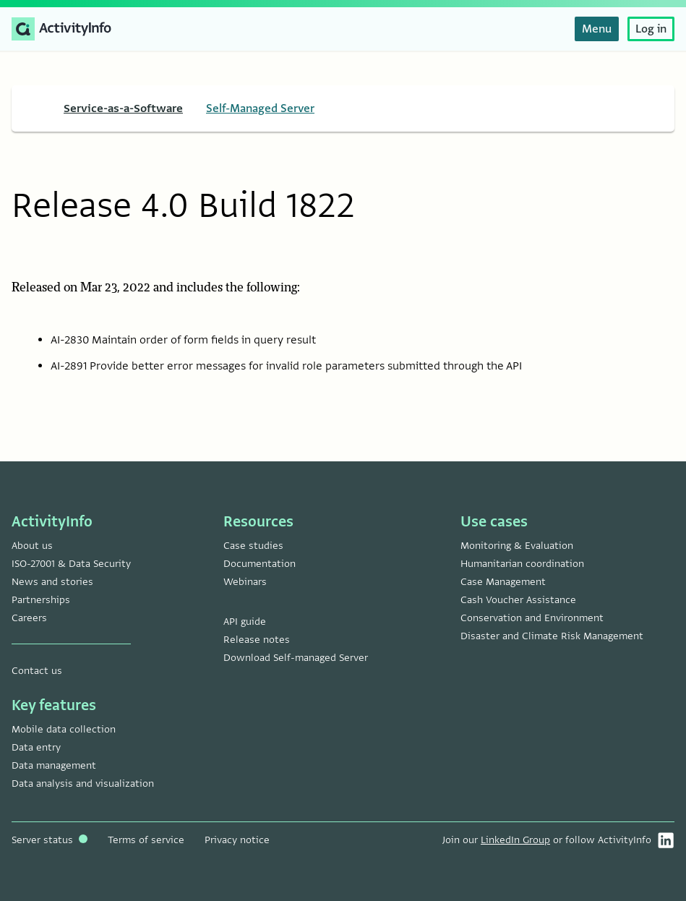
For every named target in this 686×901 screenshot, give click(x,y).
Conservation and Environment (532, 618)
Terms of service (146, 840)
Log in (650, 29)
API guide (244, 621)
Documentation (259, 564)
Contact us (37, 671)
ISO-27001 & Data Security (71, 564)
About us (32, 545)
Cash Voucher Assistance (518, 600)
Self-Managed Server (260, 108)
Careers (29, 618)
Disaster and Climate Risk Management (551, 636)
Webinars (245, 582)
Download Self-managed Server (295, 658)
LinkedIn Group (515, 840)
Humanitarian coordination (522, 564)
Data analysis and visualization (83, 783)
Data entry (36, 747)
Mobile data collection (64, 729)
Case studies (253, 545)
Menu (597, 29)
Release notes (256, 639)
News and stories (52, 582)
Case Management (503, 582)
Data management (54, 765)
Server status (49, 840)
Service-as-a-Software (123, 108)
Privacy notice (237, 840)
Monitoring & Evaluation (516, 545)
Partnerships (41, 600)
